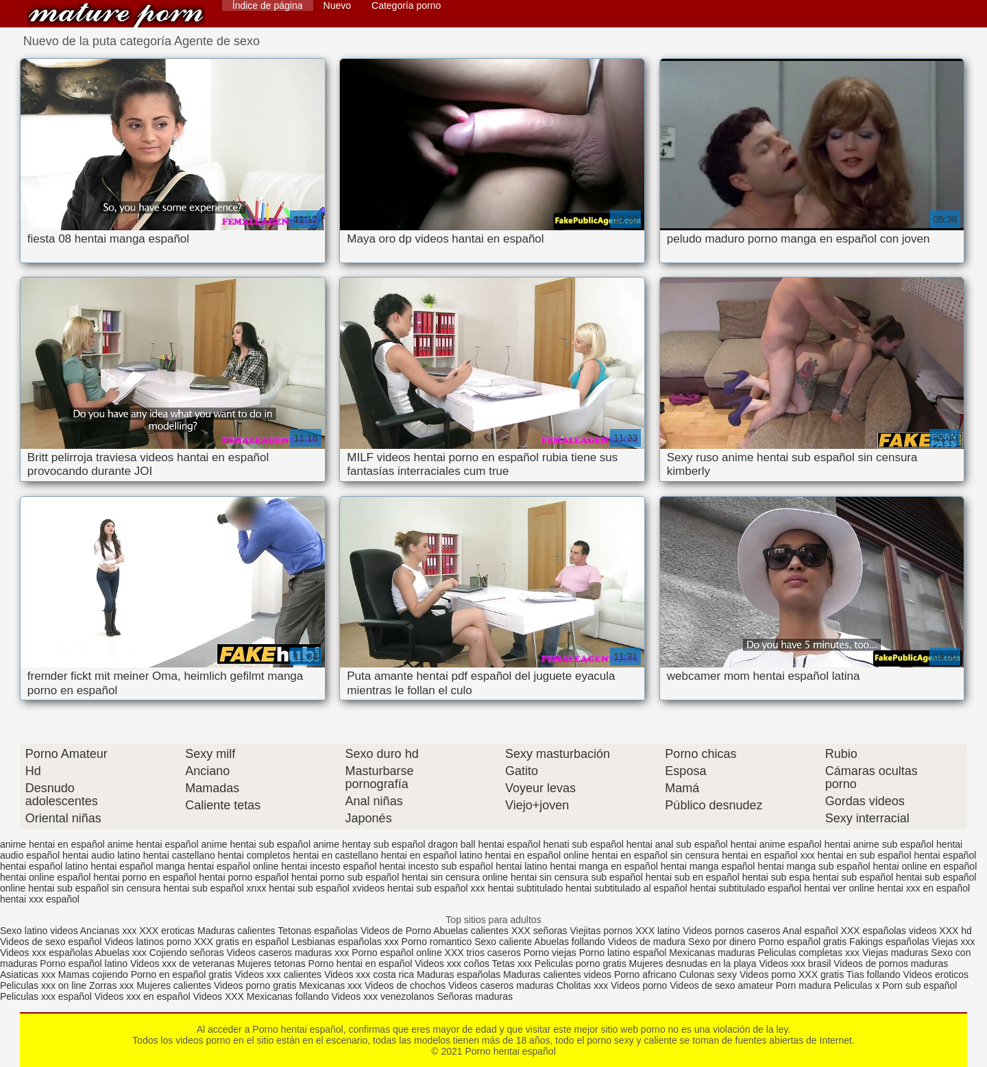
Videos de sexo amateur (721, 985)
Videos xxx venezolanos (384, 996)
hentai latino (522, 866)
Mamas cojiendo (93, 974)
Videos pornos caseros (731, 930)
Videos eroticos (935, 974)
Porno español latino (83, 963)
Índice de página (267, 5)
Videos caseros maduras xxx (288, 952)
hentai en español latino (432, 855)
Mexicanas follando (288, 996)
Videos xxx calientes (277, 974)
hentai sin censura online (455, 877)
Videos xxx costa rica (369, 974)
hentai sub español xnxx (214, 888)
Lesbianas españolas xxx (344, 941)
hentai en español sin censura (655, 855)
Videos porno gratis (255, 985)
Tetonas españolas (319, 930)
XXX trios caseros (483, 952)
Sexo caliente (503, 941)
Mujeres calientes (173, 985)
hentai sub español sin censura (94, 888)
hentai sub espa (776, 877)
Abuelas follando (569, 941)
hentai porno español (244, 877)
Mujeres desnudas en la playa (693, 963)
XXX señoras (539, 930)
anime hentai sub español (255, 844)
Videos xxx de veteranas (182, 963)
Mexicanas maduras (712, 952)
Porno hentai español (115, 15)
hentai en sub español (865, 855)
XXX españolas (873, 930)
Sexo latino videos (39, 930)
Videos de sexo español (52, 941)
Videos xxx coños (452, 963)
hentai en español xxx (768, 855)
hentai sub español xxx (436, 888)
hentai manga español (708, 866)
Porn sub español (919, 985)
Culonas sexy (708, 974)
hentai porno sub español (345, 877)
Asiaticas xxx (28, 974)
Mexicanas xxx (330, 985)
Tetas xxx (512, 963)
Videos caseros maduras (501, 985)
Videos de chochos (406, 985)
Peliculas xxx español (46, 996)
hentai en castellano (335, 855)
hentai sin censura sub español (577, 877)
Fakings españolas (889, 941)
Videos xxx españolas (46, 952)
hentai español (945, 855)
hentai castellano (179, 855)
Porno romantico (437, 941)
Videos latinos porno (147, 941)
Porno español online (397, 952)
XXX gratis (821, 974)
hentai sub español (853, 877)
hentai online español (45, 877)
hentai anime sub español (879, 844)
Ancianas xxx (108, 930)
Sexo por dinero (723, 941)
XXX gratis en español (241, 941)
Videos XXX (218, 996)
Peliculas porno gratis (580, 963)
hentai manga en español (604, 866)
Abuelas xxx (120, 952)
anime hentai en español (52, 844)
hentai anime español (776, 844)
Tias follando (874, 974)
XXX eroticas (167, 930)
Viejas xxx (953, 941)
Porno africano (645, 974)
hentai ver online (839, 888)
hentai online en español (925, 866)
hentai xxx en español (923, 888)
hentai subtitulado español (745, 888)
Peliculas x (857, 985)
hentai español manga (137, 866)
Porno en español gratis (181, 974)
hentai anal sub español (677, 844)
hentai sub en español (693, 877)
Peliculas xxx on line (43, 985)
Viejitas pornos (601, 930)
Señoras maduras (475, 996)
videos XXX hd (940, 930)
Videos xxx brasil (795, 963)
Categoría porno (406, 5)
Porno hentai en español (360, 963)
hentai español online (233, 866)
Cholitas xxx (582, 985)
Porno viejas (550, 952)
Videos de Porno (396, 930)
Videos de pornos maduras (890, 963)
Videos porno (768, 974)
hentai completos (254, 855)
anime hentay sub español (369, 844)
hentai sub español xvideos (327, 888)
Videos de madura (646, 941)
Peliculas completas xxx (808, 952)
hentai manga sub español (813, 866)
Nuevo (337, 5)
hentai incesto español (328, 866)
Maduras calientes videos (557, 974)
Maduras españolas (458, 974)
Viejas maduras (895, 952)
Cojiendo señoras (186, 952)
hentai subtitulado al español (626, 888)
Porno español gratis (804, 941)
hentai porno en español (144, 877)
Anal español (810, 930)
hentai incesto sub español (436, 866)
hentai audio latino (101, 855)
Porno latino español (624, 952)
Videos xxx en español (143, 996)
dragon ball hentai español (484, 844)
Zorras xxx (111, 985)
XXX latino (657, 930)
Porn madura (803, 985)
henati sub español (583, 844)
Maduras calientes (236, 930)
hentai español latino (44, 866)
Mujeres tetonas (271, 963)
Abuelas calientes (471, 930)
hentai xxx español (40, 899)
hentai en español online (537, 855)
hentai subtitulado (525, 888)
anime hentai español (152, 844)
